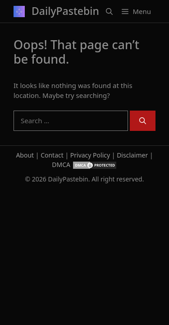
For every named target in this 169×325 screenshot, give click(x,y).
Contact (52, 155)
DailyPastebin (65, 11)
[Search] (142, 121)
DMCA (61, 164)
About (25, 155)
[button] (109, 11)
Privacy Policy (90, 155)
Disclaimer (132, 155)
